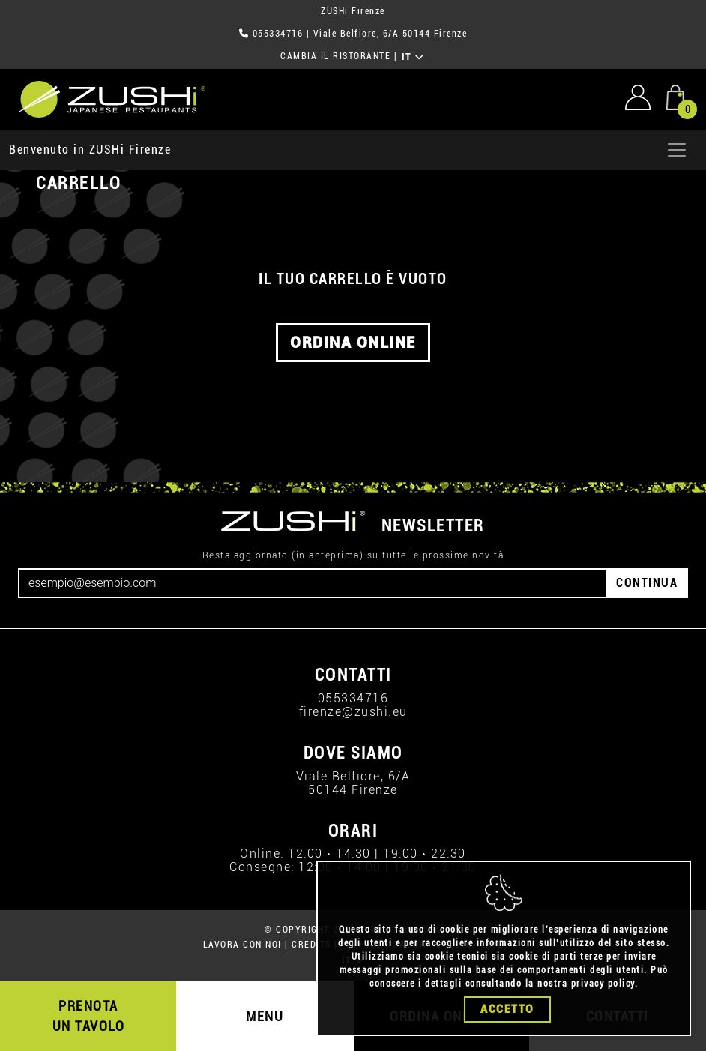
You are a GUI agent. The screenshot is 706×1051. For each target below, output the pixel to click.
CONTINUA (647, 583)
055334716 (278, 33)
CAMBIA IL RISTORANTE (335, 56)
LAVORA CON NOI (242, 944)
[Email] (312, 583)
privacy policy (603, 983)
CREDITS (311, 944)
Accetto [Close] (507, 1009)
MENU (264, 1016)
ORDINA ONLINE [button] (353, 343)
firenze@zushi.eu (353, 712)
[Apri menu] (677, 150)
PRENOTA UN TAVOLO (88, 1016)
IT (413, 57)
